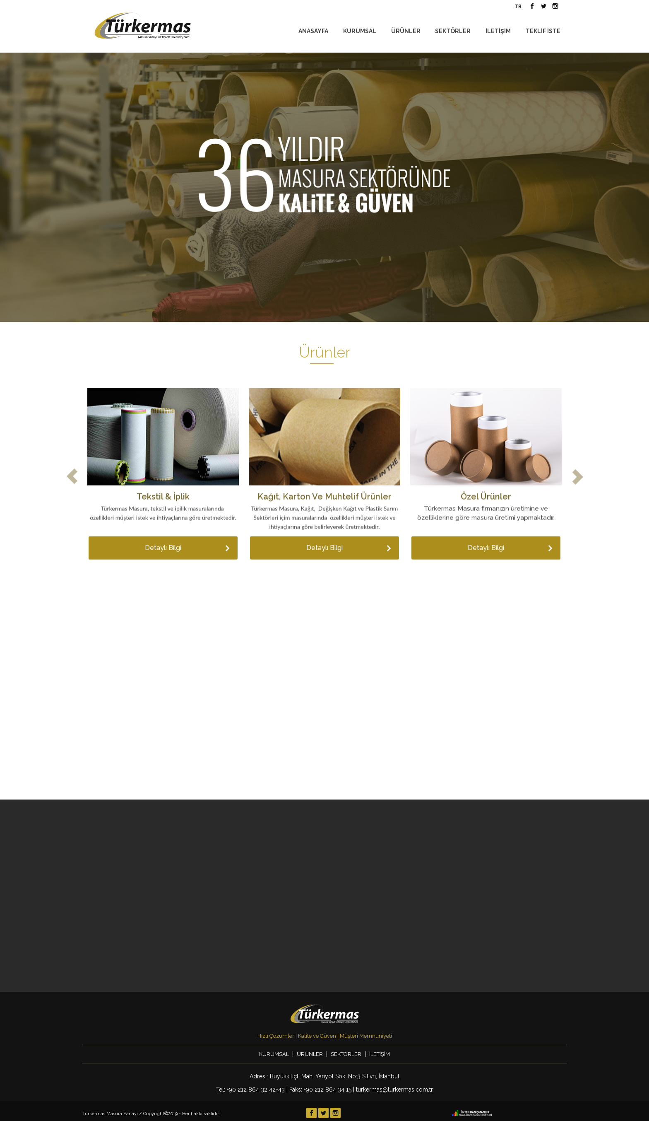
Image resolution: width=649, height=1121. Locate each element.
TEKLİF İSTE (543, 31)
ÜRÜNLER (406, 31)
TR (518, 6)
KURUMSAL (359, 31)
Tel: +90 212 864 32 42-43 (250, 1089)
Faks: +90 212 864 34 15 (320, 1089)
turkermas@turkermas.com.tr (394, 1089)
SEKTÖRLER (453, 31)
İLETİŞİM (498, 31)
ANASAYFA (313, 31)
